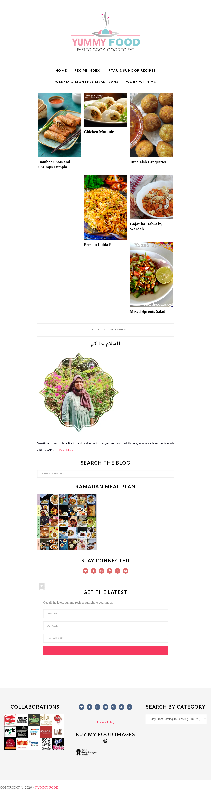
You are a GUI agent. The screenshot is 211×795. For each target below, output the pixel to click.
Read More (66, 450)
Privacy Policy (105, 722)
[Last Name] (105, 625)
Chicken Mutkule (99, 132)
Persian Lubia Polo (100, 244)
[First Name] (105, 613)
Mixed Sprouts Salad (147, 311)
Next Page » (117, 329)
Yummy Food (105, 32)
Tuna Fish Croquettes (148, 162)
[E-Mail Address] (105, 638)
